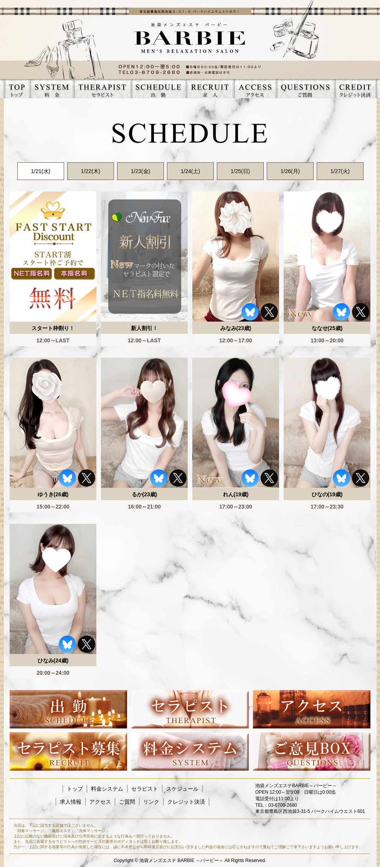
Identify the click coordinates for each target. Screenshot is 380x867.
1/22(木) (91, 171)
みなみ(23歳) (235, 328)
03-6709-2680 (282, 805)
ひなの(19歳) (327, 494)
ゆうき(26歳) (53, 494)
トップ (75, 789)
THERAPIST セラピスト (102, 88)
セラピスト (144, 789)
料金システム (107, 789)
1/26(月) (290, 171)
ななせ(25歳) (327, 328)
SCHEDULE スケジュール (158, 88)
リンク (151, 802)
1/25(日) (240, 171)
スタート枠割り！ (52, 328)
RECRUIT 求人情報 (209, 88)
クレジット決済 (186, 802)
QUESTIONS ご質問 (305, 88)
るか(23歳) (144, 494)
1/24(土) (190, 171)
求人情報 (70, 802)
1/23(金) (140, 171)
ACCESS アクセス (254, 88)
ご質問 (127, 802)
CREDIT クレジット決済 (355, 88)
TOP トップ (17, 88)
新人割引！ (144, 328)
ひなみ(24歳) (53, 660)
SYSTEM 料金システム (51, 88)
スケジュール (182, 789)
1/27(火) (340, 171)
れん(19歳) (236, 494)
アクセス (100, 802)
